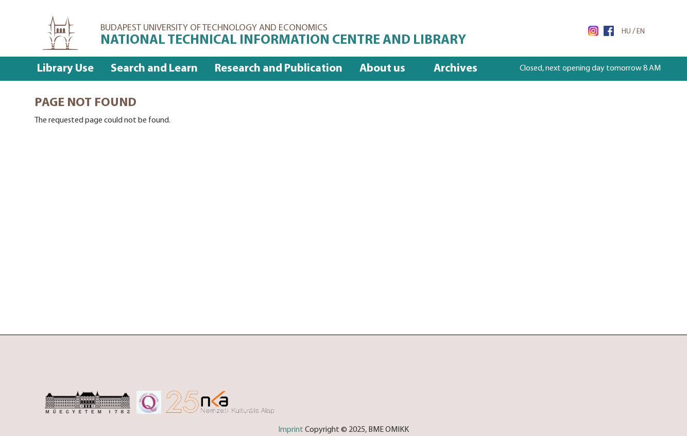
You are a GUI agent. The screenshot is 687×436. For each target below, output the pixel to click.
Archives (455, 69)
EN (641, 32)
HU (626, 32)
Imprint (290, 430)
